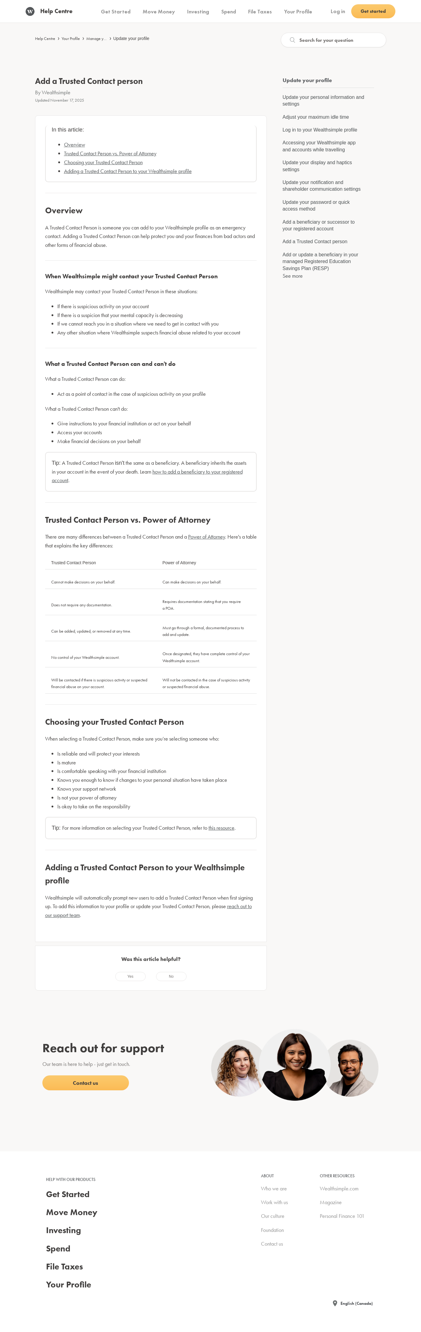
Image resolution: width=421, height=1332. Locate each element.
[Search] (333, 40)
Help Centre (45, 38)
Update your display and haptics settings (317, 166)
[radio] (130, 976)
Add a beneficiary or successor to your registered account (319, 225)
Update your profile (131, 38)
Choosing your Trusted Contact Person (103, 162)
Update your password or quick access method (316, 205)
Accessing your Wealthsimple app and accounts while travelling (319, 146)
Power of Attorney (206, 536)
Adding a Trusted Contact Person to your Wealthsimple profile (128, 171)
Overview (74, 144)
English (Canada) (357, 1303)
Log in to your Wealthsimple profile (320, 129)
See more (293, 275)
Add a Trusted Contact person (315, 241)
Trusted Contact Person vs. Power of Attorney (110, 153)
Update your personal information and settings (323, 100)
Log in (338, 11)
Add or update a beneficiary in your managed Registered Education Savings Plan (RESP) (320, 261)
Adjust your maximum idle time (316, 117)
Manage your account (104, 38)
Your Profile (71, 38)
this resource (221, 827)
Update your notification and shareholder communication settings (322, 186)
